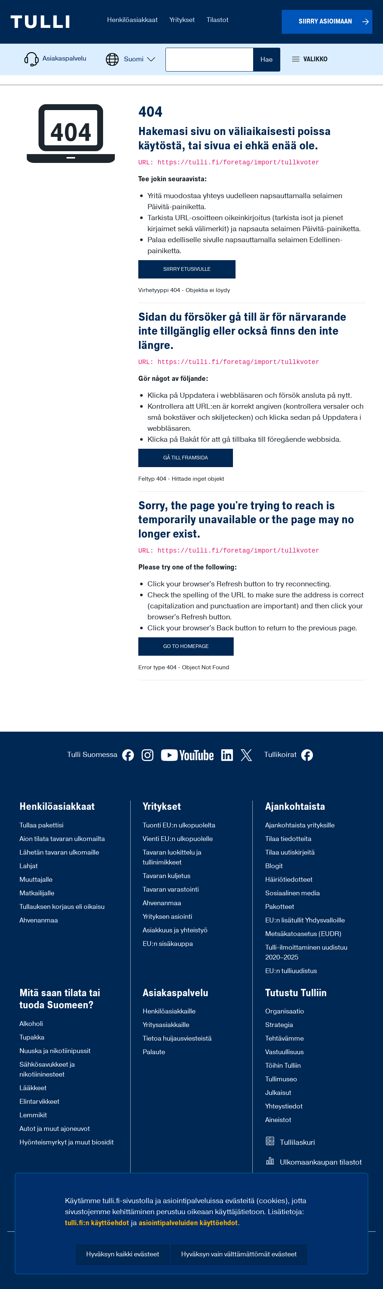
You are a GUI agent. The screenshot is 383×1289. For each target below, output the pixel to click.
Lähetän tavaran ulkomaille (59, 852)
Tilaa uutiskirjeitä (290, 852)
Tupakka (31, 1037)
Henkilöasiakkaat (57, 807)
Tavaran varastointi (171, 889)
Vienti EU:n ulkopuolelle (178, 839)
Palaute (154, 1052)
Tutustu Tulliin (296, 993)
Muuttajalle (35, 879)
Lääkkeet (33, 1088)
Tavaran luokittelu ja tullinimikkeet (172, 857)
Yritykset (162, 807)
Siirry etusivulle (187, 269)
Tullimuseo (281, 1079)
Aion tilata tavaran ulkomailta (62, 839)
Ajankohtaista (295, 807)
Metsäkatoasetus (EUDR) (303, 934)
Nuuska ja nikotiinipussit (55, 1051)
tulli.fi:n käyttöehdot (97, 1223)
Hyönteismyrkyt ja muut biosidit (66, 1142)
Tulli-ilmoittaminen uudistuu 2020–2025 (306, 952)
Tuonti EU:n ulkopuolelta (179, 825)
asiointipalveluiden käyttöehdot (188, 1223)
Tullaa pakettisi (41, 825)
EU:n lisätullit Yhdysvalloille (305, 920)
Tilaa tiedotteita (288, 839)
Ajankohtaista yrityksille (300, 825)
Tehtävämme (284, 1038)
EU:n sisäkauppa (168, 943)
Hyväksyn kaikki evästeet (122, 1254)
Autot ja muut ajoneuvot (54, 1128)
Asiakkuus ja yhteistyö (175, 930)
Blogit (274, 866)
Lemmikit (33, 1115)
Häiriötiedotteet (289, 879)
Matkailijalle (36, 893)
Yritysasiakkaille (166, 1025)
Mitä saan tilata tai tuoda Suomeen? (59, 999)
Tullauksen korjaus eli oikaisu (62, 906)
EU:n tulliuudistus (291, 971)
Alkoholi (31, 1023)
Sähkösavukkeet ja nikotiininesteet (47, 1069)
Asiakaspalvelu (175, 993)
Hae (266, 59)
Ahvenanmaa (38, 920)
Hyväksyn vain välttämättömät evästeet (239, 1254)
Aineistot (278, 1120)
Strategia (279, 1025)
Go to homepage (186, 646)
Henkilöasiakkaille (169, 1011)
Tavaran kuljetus (166, 876)
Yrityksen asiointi (167, 916)
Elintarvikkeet (39, 1101)
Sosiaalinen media (292, 893)
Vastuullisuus (284, 1052)
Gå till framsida (185, 458)
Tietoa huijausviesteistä (177, 1038)
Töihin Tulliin (283, 1065)
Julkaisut (278, 1092)
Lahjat (28, 866)
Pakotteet (279, 906)
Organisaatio (284, 1011)
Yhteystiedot (284, 1106)
